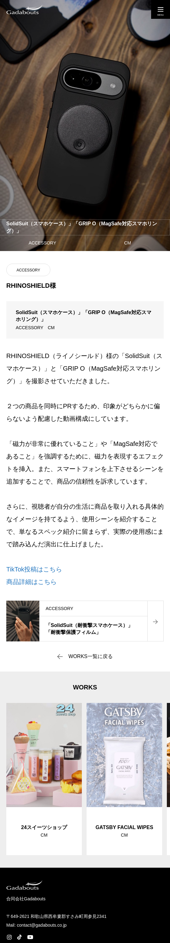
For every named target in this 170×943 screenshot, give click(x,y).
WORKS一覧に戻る (90, 656)
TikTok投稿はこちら (34, 569)
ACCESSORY (28, 270)
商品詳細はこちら (31, 581)
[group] (44, 779)
